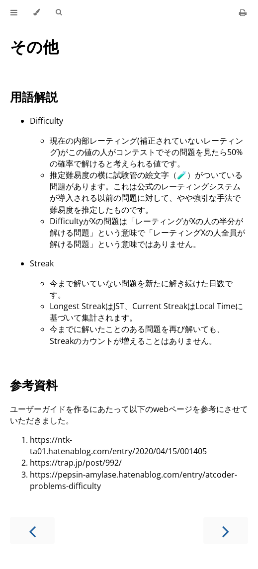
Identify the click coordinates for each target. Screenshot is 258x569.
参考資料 (34, 385)
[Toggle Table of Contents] (13, 12)
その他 (34, 46)
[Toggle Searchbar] (59, 12)
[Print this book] (243, 12)
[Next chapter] (225, 530)
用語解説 (34, 96)
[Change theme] (36, 12)
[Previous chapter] (32, 530)
